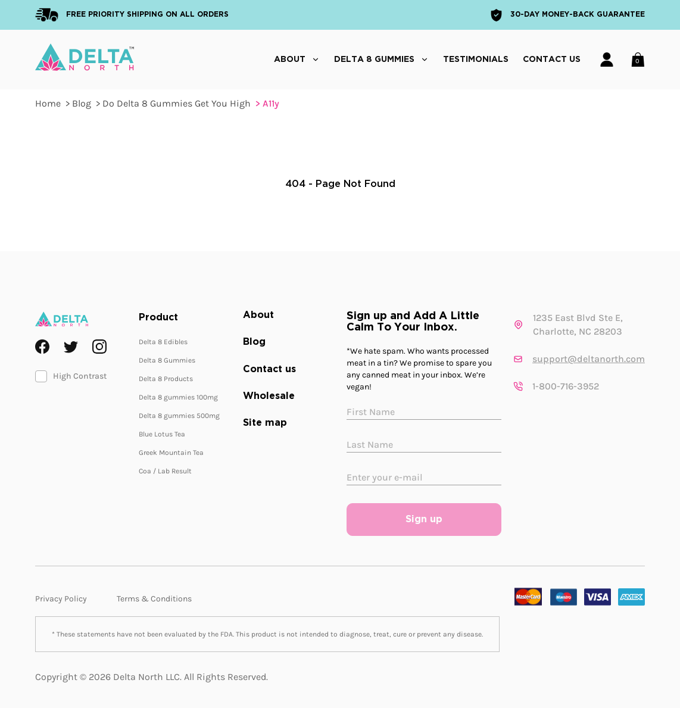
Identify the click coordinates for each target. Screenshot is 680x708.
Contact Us (552, 59)
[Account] (607, 59)
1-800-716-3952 (565, 386)
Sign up (423, 519)
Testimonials (476, 59)
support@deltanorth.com (588, 358)
